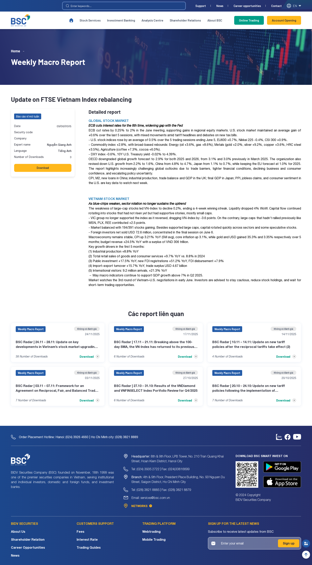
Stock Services (90, 20)
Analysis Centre (152, 20)
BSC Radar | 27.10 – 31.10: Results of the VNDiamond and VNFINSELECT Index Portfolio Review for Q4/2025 (155, 388)
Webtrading (151, 531)
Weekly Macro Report (31, 329)
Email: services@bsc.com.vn (151, 497)
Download (43, 167)
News (219, 5)
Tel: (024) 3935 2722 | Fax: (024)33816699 (160, 469)
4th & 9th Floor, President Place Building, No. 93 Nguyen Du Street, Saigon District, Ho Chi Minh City (178, 479)
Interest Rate (87, 539)
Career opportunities (247, 5)
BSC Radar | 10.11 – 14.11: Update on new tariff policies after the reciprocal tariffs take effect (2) (251, 344)
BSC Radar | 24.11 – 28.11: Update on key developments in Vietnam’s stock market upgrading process (56, 344)
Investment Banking (121, 20)
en (294, 5)
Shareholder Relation (28, 539)
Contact (276, 5)
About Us (18, 531)
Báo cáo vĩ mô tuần (27, 116)
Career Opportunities (28, 547)
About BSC (214, 20)
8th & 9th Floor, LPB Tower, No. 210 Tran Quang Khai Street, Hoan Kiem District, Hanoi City (177, 458)
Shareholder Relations (185, 20)
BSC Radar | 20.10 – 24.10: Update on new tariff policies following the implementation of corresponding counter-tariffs (248, 388)
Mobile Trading (154, 539)
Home (15, 51)
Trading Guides (89, 547)
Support (200, 5)
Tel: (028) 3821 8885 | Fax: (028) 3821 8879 (161, 490)
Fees (80, 531)
